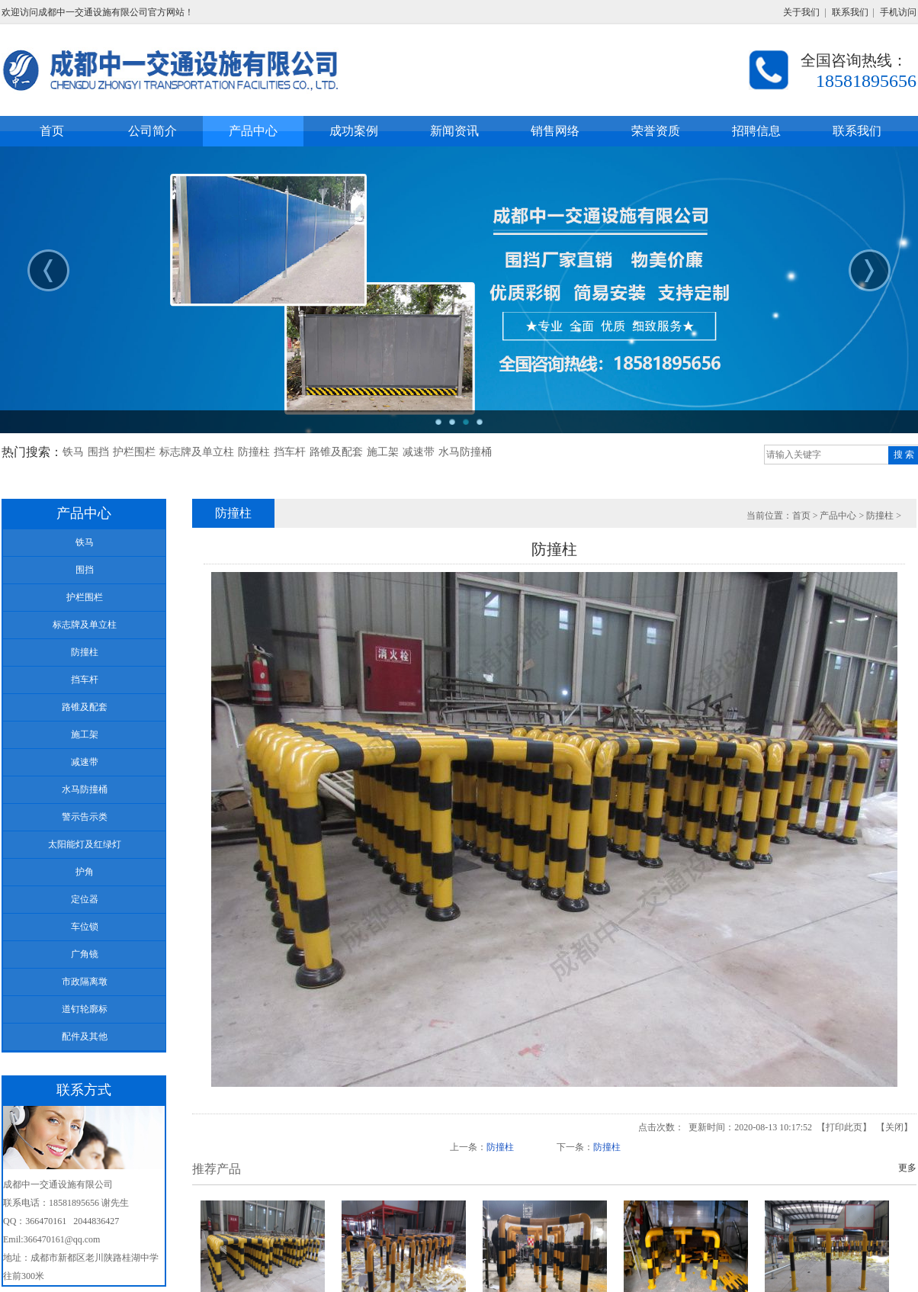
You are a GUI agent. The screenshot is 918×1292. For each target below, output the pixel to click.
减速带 (419, 452)
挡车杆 (290, 452)
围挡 (98, 452)
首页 (801, 515)
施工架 (383, 452)
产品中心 (838, 515)
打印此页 (844, 1127)
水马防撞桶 (465, 452)
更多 (907, 1167)
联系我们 (850, 12)
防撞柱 (254, 452)
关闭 (894, 1127)
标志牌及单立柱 (196, 452)
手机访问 (898, 12)
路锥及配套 (336, 452)
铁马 (73, 452)
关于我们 (801, 12)
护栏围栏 (134, 452)
